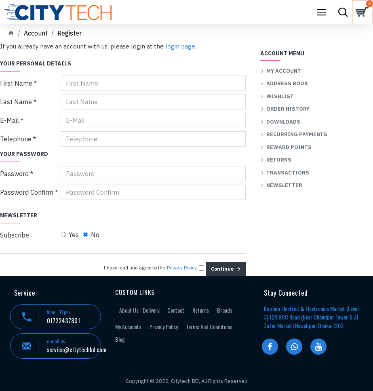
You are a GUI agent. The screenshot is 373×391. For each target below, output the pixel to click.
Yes (70, 235)
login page (180, 46)
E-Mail (9, 120)
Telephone (16, 139)
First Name (16, 83)
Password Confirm (26, 192)
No (91, 235)
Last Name (16, 102)
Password (14, 174)
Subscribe (14, 235)
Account (36, 33)
